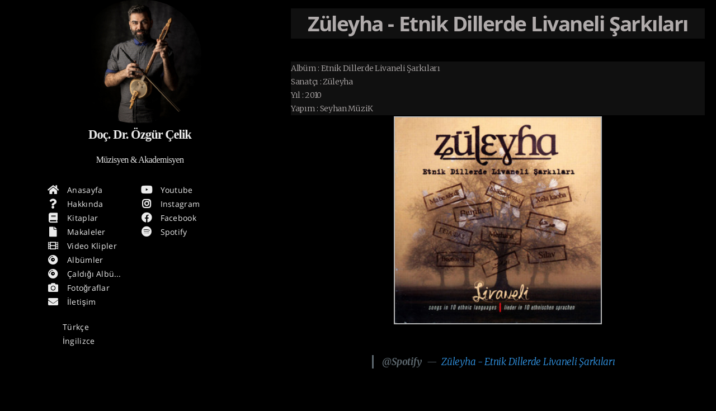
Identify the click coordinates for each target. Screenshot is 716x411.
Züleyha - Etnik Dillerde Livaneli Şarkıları (528, 362)
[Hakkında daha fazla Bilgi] (140, 61)
